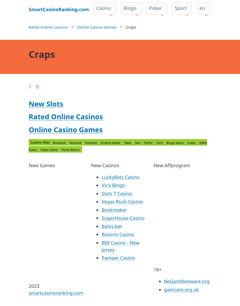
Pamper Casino (118, 258)
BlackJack (60, 143)
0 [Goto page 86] (37, 87)
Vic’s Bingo (113, 185)
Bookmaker (114, 210)
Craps (192, 143)
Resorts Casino (117, 234)
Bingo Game (175, 143)
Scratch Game (111, 143)
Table (128, 143)
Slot (138, 143)
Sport (181, 8)
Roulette (91, 143)
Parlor (148, 143)
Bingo (129, 8)
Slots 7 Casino (116, 193)
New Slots (46, 104)
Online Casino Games (66, 129)
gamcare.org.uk (181, 289)
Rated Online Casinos (66, 116)
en (202, 8)
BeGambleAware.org (187, 281)
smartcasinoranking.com (56, 293)
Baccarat (75, 143)
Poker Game (49, 150)
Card (160, 143)
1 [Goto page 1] (30, 87)
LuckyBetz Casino (120, 177)
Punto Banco (71, 150)
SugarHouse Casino (123, 218)
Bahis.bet (111, 226)
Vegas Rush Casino (122, 201)
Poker (155, 8)
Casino (103, 8)
